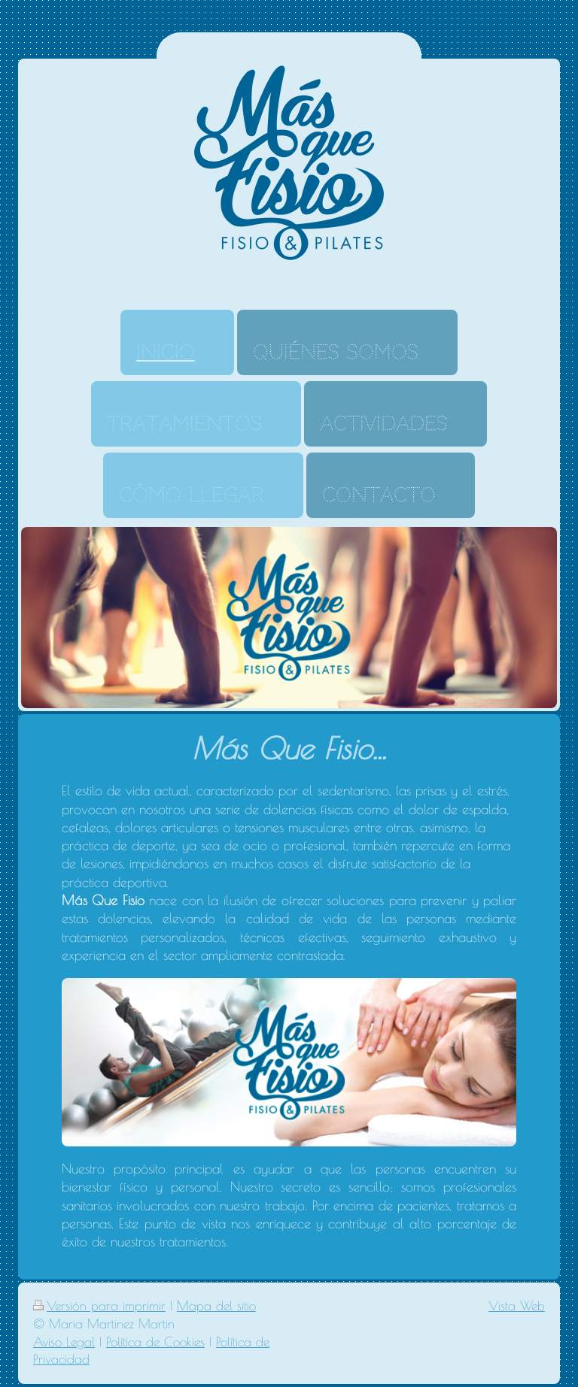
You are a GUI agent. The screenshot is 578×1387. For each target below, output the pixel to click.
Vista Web (516, 1305)
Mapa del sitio (216, 1305)
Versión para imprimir (99, 1305)
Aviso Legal (64, 1341)
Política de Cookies (155, 1341)
